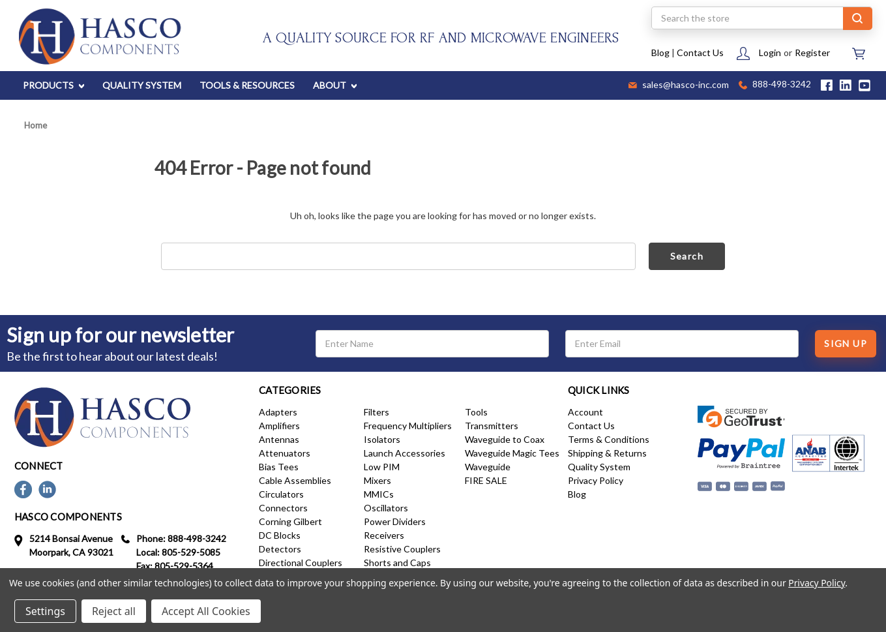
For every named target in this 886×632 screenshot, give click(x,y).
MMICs (379, 494)
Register (812, 52)
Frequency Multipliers (408, 425)
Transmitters (491, 425)
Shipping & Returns (607, 453)
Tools (476, 411)
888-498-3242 (775, 85)
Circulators (281, 494)
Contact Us (700, 52)
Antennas (279, 439)
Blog (660, 52)
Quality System (599, 466)
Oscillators (386, 507)
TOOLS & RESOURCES (247, 85)
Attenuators (284, 453)
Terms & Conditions (608, 439)
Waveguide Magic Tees (512, 453)
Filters (376, 411)
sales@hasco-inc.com (678, 85)
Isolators (382, 439)
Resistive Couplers (402, 548)
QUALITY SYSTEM (141, 85)
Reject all (114, 611)
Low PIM (382, 466)
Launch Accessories (404, 453)
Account (585, 411)
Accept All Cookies (206, 611)
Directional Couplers (300, 562)
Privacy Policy (595, 480)
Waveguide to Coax (504, 439)
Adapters (278, 411)
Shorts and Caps (397, 562)
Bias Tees (279, 466)
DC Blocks (280, 535)
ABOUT (335, 85)
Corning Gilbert (290, 521)
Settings (45, 611)
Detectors (280, 548)
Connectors (283, 507)
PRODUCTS (53, 85)
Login (770, 52)
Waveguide (487, 466)
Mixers (377, 480)
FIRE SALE (486, 480)
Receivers (384, 535)
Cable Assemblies (295, 480)
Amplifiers (279, 425)
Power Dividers (395, 521)
